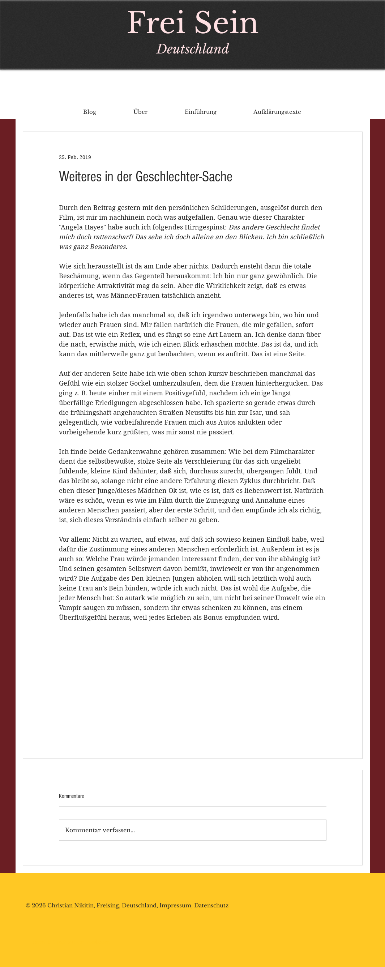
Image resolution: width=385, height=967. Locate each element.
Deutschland (193, 49)
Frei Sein (193, 23)
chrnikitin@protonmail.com (72, 941)
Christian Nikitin (70, 905)
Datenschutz (211, 905)
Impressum (175, 905)
